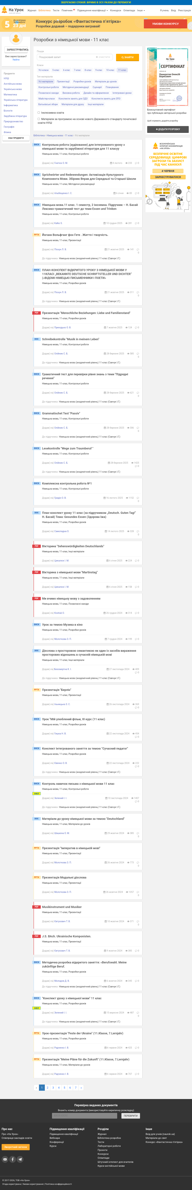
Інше (141, 10)
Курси (53, 1146)
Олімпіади (103, 1157)
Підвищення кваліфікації (92, 10)
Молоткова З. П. (63, 639)
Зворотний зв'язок (15, 1147)
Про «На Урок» (10, 1134)
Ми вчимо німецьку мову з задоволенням (71, 598)
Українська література (16, 100)
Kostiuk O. (59, 613)
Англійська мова (13, 83)
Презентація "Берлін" (56, 690)
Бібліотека (45, 10)
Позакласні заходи (48, 93)
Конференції (57, 1142)
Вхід (173, 10)
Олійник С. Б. (61, 353)
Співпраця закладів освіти (17, 1138)
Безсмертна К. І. (62, 669)
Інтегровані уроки (122, 93)
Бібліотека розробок (109, 1138)
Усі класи (43, 70)
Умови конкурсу (165, 23)
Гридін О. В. (60, 498)
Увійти (16, 59)
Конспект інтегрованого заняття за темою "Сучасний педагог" (85, 748)
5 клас (55, 70)
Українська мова (13, 89)
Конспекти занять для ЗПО (105, 98)
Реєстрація (184, 10)
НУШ (6, 78)
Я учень (164, 10)
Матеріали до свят (156, 1138)
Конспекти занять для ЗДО (73, 98)
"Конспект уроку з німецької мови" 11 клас (72, 998)
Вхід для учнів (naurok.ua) (160, 1134)
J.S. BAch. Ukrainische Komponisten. (66, 936)
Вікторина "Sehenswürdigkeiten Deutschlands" (73, 546)
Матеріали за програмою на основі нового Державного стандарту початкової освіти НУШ (87, 121)
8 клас (88, 70)
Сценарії (97, 87)
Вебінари (55, 1138)
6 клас (66, 70)
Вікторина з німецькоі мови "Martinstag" (70, 572)
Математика (10, 94)
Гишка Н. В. (60, 733)
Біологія (8, 110)
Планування (112, 87)
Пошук (40, 51)
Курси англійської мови (111, 1165)
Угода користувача (11, 1184)
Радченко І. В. (61, 1047)
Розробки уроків (82, 81)
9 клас (98, 70)
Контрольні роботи (48, 87)
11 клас (122, 70)
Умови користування (33, 1184)
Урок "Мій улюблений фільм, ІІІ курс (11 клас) (73, 719)
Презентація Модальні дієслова (64, 877)
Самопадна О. (61, 531)
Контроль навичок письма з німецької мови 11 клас (78, 783)
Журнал (31, 10)
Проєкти (102, 1150)
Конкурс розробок (78, 21)
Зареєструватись (17, 49)
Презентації (63, 81)
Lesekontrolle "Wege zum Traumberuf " (67, 448)
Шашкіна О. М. (62, 833)
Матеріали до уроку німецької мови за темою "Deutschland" (83, 818)
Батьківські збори (48, 104)
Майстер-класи (46, 98)
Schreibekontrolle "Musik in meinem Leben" (70, 339)
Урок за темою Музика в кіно (62, 624)
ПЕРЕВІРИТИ (131, 1116)
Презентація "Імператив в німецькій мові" (71, 848)
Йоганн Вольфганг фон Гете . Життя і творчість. (75, 235)
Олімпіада (129, 10)
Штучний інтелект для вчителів (115, 1161)
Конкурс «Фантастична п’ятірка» (164, 1142)
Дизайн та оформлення (96, 93)
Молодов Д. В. (62, 981)
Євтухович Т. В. (62, 921)
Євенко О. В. (60, 763)
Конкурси (115, 10)
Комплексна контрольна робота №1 (67, 483)
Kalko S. (58, 223)
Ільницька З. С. (62, 704)
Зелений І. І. (60, 798)
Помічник (68, 10)
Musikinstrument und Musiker (62, 907)
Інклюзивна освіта (51, 112)
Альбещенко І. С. (63, 193)
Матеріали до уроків (106, 81)
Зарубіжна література (15, 116)
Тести (56, 10)
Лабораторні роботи (109, 1146)
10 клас (110, 70)
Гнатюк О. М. (61, 163)
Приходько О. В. (62, 327)
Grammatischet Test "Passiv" (61, 413)
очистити (103, 57)
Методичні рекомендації (76, 87)
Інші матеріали (96, 104)
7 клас (77, 70)
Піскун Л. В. (60, 249)
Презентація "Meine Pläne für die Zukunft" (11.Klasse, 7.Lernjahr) (85, 1059)
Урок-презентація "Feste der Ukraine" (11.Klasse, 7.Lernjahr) (82, 1033)
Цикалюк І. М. (61, 560)
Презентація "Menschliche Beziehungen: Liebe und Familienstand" (86, 313)
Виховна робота (71, 93)
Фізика (7, 132)
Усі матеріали (45, 81)
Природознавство (13, 121)
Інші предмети (16, 138)
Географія (9, 127)
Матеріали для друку (73, 104)
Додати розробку (168, 129)
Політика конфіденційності (58, 1184)
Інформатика (11, 105)
